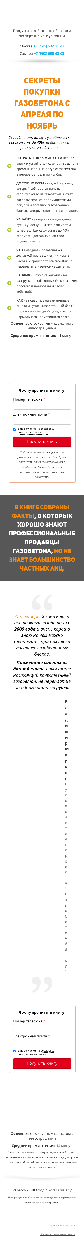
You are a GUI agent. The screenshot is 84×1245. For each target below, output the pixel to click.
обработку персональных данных (36, 430)
